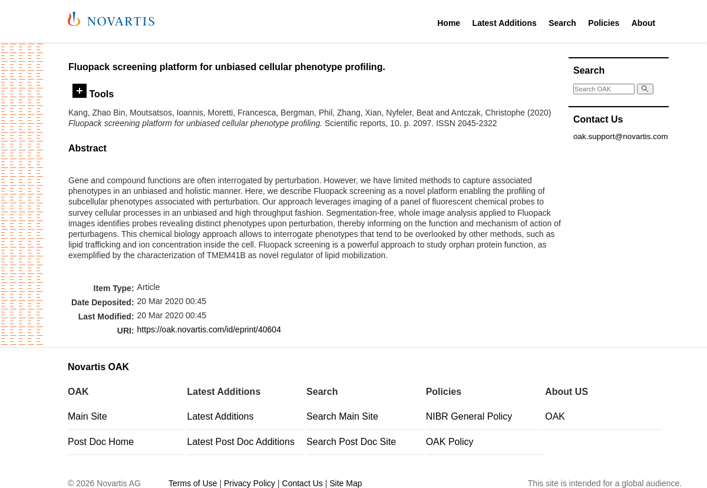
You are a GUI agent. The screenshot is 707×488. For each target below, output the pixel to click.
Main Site (87, 416)
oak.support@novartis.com (620, 136)
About (643, 23)
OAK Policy (450, 442)
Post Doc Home (101, 442)
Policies (603, 23)
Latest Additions (505, 23)
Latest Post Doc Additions (241, 442)
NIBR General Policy (469, 416)
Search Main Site (342, 416)
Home (448, 23)
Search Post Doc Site (351, 442)
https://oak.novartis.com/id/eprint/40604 (209, 329)
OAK (555, 416)
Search (562, 23)
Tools (93, 93)
